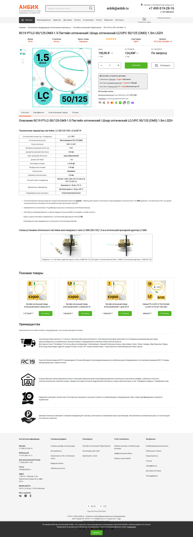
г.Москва (112, 79)
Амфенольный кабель (123, 453)
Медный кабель (57, 463)
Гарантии (57, 20)
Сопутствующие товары (58, 112)
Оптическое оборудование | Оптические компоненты (49, 27)
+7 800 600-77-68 (25, 462)
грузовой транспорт (114, 83)
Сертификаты (38, 112)
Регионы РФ (113, 86)
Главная (22, 27)
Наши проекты (152, 456)
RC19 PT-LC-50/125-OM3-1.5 (115, 27)
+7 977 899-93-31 (167, 12)
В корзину (136, 65)
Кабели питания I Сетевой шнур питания (127, 447)
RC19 (30, 42)
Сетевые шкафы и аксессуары (63, 446)
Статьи (149, 461)
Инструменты (56, 451)
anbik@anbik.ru (118, 8)
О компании (88, 20)
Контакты (119, 20)
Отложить (162, 65)
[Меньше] (101, 65)
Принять (96, 533)
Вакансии (108, 20)
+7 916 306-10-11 (25, 455)
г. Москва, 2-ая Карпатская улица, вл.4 (157, 5)
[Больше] (118, 65)
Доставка (67, 20)
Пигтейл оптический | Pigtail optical (87, 27)
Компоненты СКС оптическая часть (63, 457)
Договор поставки (153, 471)
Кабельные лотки (58, 468)
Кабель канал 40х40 (122, 458)
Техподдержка (152, 476)
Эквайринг (102, 99)
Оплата (77, 20)
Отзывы (75, 112)
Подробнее (131, 527)
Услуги (99, 20)
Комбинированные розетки (157, 446)
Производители (44, 20)
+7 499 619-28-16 (161, 8)
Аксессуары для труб (91, 451)
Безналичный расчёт (106, 95)
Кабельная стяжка (153, 451)
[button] (27, 20)
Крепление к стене (89, 456)
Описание (25, 112)
